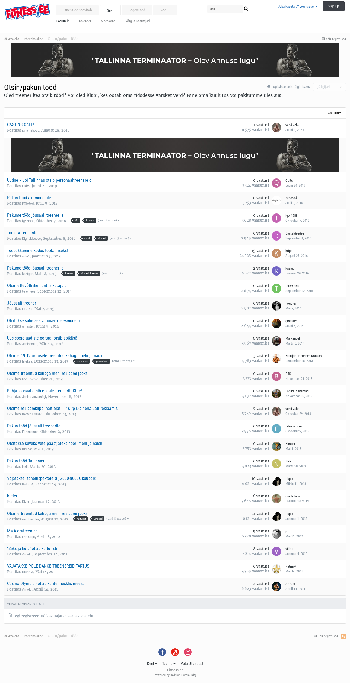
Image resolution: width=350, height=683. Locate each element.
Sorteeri (334, 112)
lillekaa (27, 361)
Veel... (165, 10)
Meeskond (108, 21)
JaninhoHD (29, 344)
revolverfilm (30, 519)
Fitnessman (30, 432)
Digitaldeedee (31, 238)
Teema (169, 663)
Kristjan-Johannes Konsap (303, 356)
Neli (25, 467)
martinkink (292, 496)
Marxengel (292, 338)
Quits (26, 186)
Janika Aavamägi (34, 397)
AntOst (290, 584)
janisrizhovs (30, 130)
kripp (288, 251)
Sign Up (333, 6)
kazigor (27, 274)
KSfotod (28, 203)
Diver (25, 502)
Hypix (289, 479)
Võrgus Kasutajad (137, 21)
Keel (152, 663)
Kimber (27, 449)
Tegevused (137, 10)
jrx (287, 531)
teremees (28, 291)
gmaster (28, 326)
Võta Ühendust (192, 663)
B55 (24, 379)
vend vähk (292, 125)
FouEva (27, 309)
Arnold (26, 554)
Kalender (85, 21)
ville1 (26, 256)
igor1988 (28, 221)
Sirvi (110, 10)
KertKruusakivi (32, 414)
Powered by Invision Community (175, 675)
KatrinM (27, 484)
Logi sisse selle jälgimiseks (291, 87)
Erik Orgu (28, 537)
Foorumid (62, 21)
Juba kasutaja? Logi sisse (297, 6)
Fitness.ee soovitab (77, 10)
